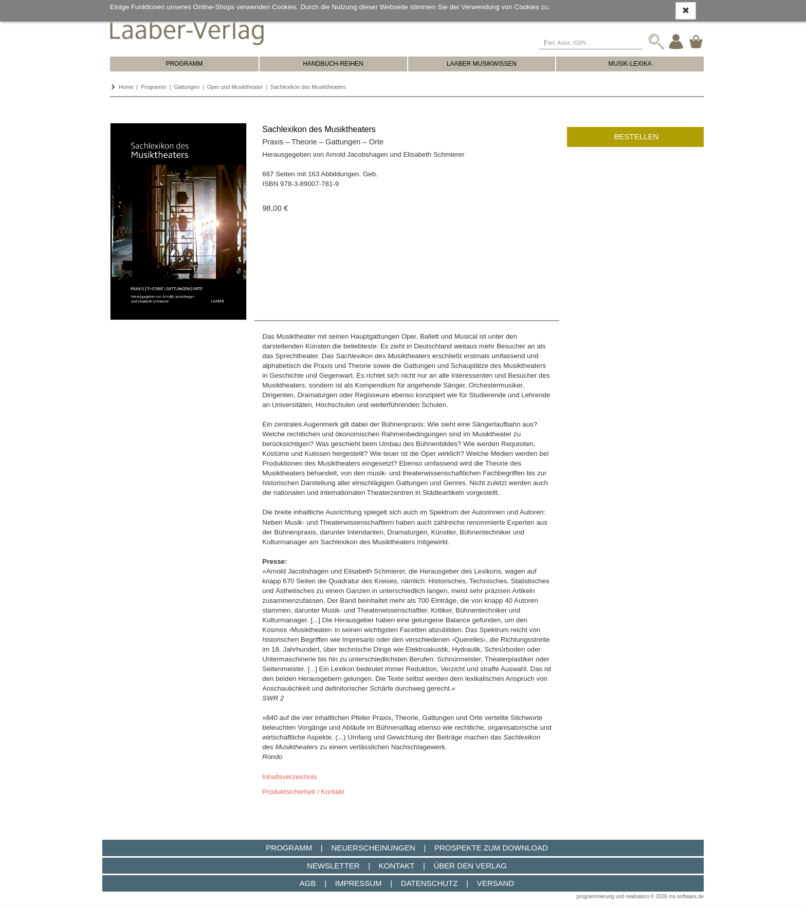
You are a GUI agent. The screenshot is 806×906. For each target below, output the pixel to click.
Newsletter (333, 865)
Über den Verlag (470, 865)
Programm (154, 87)
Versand (496, 883)
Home (126, 87)
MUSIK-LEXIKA (630, 63)
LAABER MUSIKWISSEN (482, 63)
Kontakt (396, 865)
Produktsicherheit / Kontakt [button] (303, 792)
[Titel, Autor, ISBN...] (590, 41)
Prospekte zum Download (491, 847)
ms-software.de (686, 896)
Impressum (358, 883)
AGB (308, 883)
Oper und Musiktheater (235, 87)
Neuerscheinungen (373, 847)
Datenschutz (429, 883)
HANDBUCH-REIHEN (333, 63)
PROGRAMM (184, 63)
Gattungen (186, 87)
